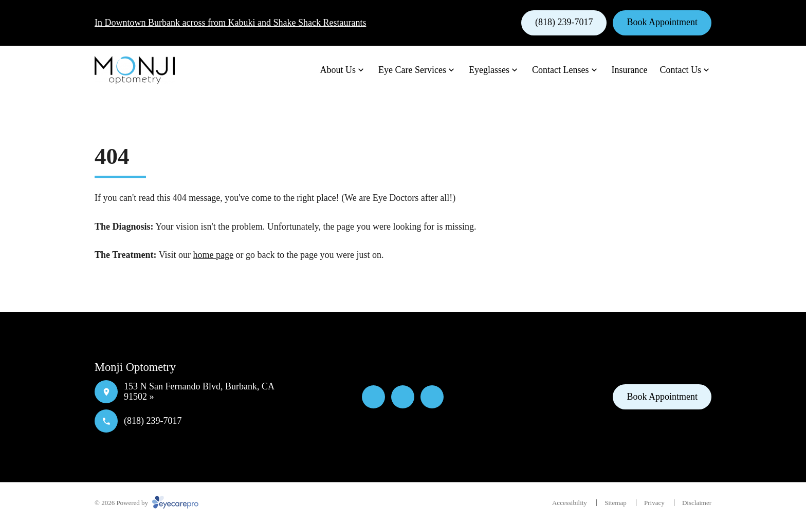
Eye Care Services (412, 70)
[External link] (432, 396)
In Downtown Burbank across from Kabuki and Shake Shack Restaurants (230, 22)
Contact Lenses (560, 70)
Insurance (630, 70)
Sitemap (615, 503)
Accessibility (569, 503)
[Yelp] (402, 396)
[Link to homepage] (135, 70)
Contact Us (681, 70)
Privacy (654, 503)
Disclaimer (696, 503)
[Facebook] (373, 396)
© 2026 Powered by (146, 503)
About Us (338, 70)
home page (213, 255)
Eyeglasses (489, 70)
